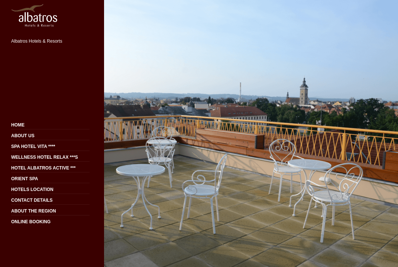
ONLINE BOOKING (31, 221)
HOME (18, 125)
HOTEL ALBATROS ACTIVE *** (43, 168)
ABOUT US (23, 135)
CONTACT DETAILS (32, 200)
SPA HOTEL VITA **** (33, 146)
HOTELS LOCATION (32, 189)
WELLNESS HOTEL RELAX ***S (44, 157)
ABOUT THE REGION (33, 211)
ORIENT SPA (24, 178)
